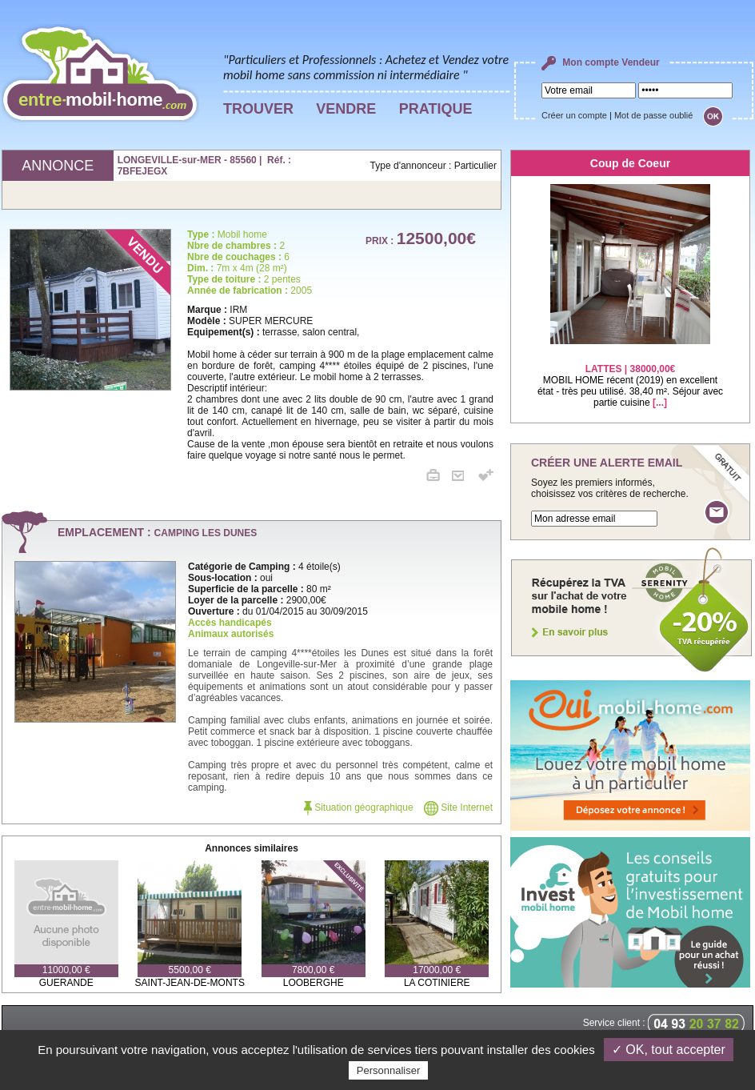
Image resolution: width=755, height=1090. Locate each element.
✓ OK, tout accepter (668, 1049)
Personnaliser (389, 1070)
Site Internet (458, 807)
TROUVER (258, 109)
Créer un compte (574, 115)
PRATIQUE (436, 109)
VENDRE (346, 109)
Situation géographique (358, 807)
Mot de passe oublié (653, 115)
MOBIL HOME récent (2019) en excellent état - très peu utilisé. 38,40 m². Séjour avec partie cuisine (630, 375)
